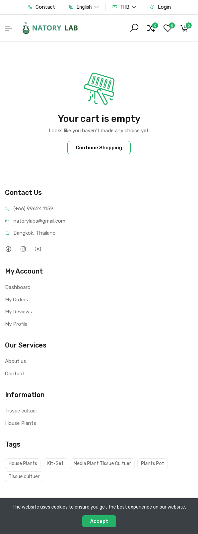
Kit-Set (55, 463)
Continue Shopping (99, 148)
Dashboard (17, 287)
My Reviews (18, 312)
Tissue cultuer (21, 411)
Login (160, 7)
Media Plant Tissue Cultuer (102, 463)
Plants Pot (152, 463)
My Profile (16, 324)
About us (15, 361)
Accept (99, 521)
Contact (41, 7)
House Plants (20, 423)
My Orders (16, 300)
